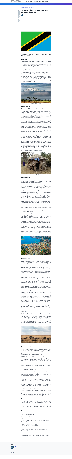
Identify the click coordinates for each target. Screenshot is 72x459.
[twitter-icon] (11, 452)
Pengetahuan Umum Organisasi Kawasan (41, 1)
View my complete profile (16, 450)
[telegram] (19, 17)
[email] (19, 21)
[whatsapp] (19, 16)
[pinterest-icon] (13, 452)
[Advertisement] (36, 24)
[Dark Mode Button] (58, 1)
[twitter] (19, 14)
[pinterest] (19, 19)
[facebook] (19, 12)
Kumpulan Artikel (29, 1)
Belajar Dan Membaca (16, 0)
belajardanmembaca (18, 446)
